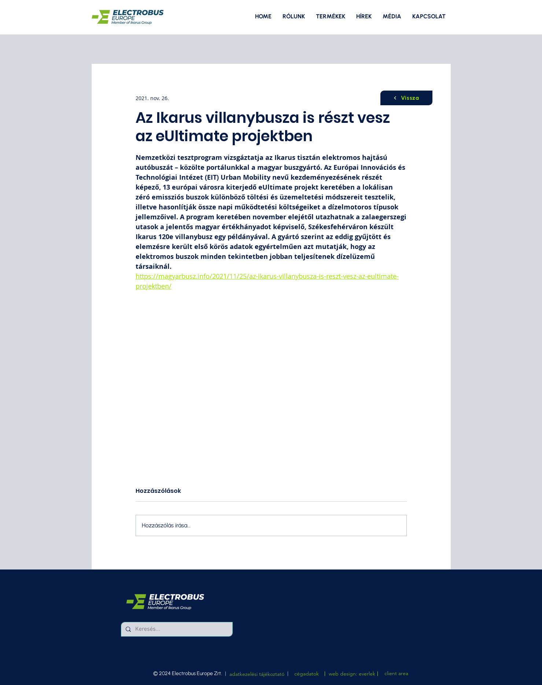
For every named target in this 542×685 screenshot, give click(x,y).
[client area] (396, 673)
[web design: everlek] (352, 674)
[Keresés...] (176, 629)
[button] (392, 16)
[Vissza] (406, 98)
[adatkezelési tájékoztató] (256, 674)
